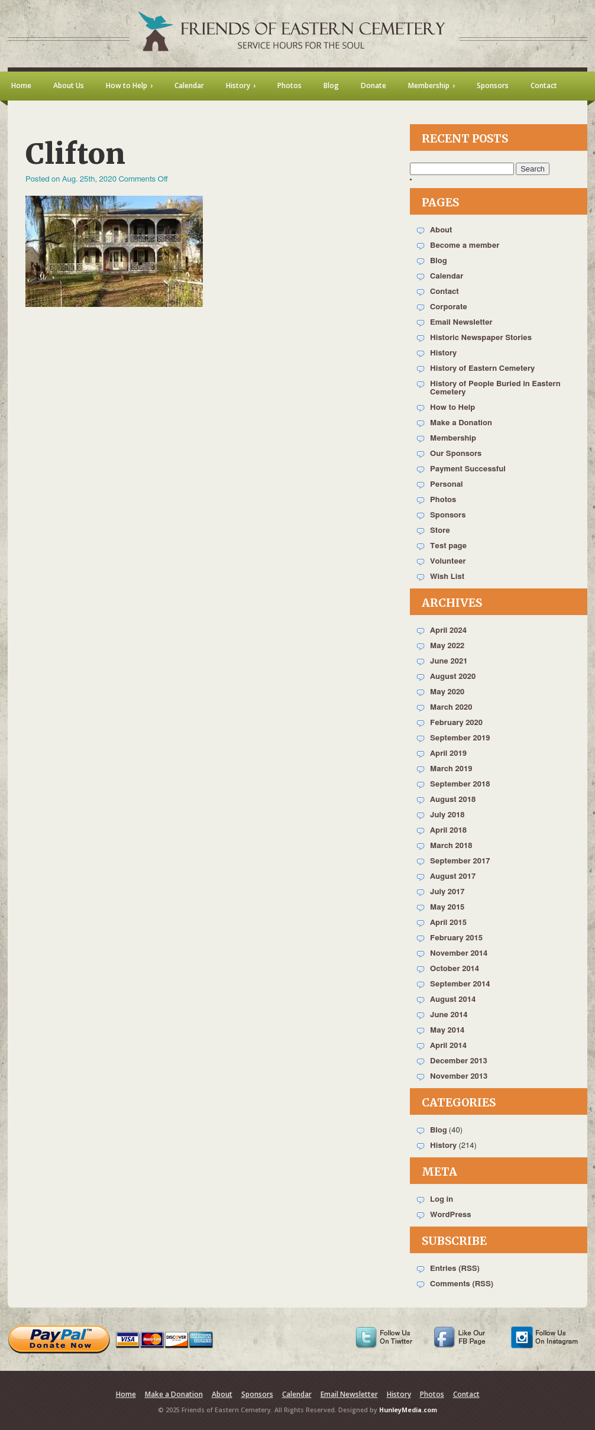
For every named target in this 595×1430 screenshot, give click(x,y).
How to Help (452, 408)
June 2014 (448, 1015)
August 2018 (453, 800)
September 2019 (460, 738)
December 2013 (458, 1061)
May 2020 (447, 692)
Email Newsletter (461, 322)
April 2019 (448, 754)
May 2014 (447, 1030)
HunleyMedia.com (408, 1410)
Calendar (446, 276)
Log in (441, 1199)
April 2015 (448, 923)
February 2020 (456, 723)
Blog (438, 261)
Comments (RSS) (461, 1284)
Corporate (448, 307)
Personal (446, 484)
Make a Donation (461, 423)
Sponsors (447, 515)
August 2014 (453, 1000)
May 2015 (447, 907)
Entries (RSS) (455, 1269)
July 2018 (447, 815)
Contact (444, 292)
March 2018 (451, 846)
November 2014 (458, 953)
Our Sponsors (455, 454)
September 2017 (460, 861)
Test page (448, 546)
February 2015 (456, 938)
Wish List (447, 577)
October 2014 (454, 969)
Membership (453, 438)
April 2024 (448, 631)
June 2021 (448, 661)
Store (440, 531)
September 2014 (460, 984)
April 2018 (448, 830)
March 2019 (451, 769)
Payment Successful (468, 469)
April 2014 (448, 1046)
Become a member (464, 246)
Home (126, 1394)
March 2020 (451, 707)
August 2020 (453, 677)
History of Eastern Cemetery (482, 369)
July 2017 (447, 892)
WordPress (450, 1215)
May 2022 (447, 646)
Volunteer (448, 561)
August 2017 (453, 877)
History (443, 353)
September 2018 (460, 784)
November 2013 (458, 1076)
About (441, 230)
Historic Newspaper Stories (481, 338)
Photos (443, 500)
